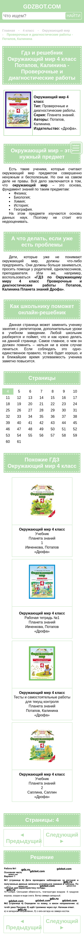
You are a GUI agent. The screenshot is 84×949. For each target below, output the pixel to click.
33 (19, 416)
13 (30, 398)
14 (41, 398)
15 (53, 398)
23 (64, 404)
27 (30, 410)
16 (64, 398)
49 (41, 429)
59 (75, 435)
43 (53, 423)
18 (8, 404)
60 (8, 442)
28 (41, 410)
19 (19, 404)
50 (53, 429)
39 (8, 423)
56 (41, 435)
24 (75, 404)
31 (75, 410)
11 (8, 398)
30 (64, 410)
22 (53, 404)
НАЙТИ (73, 15)
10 (75, 391)
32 (8, 416)
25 (8, 410)
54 (19, 435)
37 (64, 416)
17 (75, 398)
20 (30, 404)
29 (53, 410)
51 (64, 429)
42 (41, 423)
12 (19, 398)
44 (64, 423)
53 (8, 435)
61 (19, 442)
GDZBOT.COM (42, 6)
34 (30, 416)
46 (8, 429)
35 (41, 416)
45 (75, 423)
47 (19, 429)
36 (53, 416)
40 (19, 423)
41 (30, 423)
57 (53, 435)
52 (75, 429)
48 (30, 429)
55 (30, 435)
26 (19, 410)
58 (64, 435)
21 (41, 404)
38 (75, 416)
